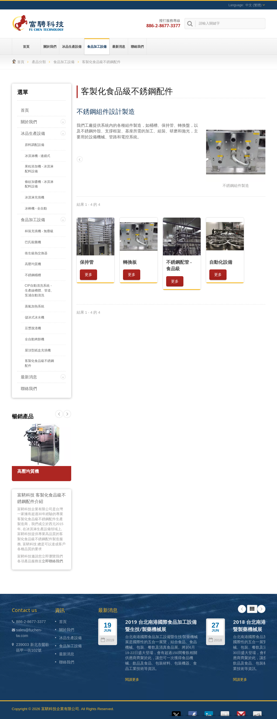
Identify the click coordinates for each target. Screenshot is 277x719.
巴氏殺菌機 (33, 242)
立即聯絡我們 (52, 561)
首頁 (26, 46)
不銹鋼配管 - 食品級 (179, 265)
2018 (215, 640)
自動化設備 (220, 262)
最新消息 (119, 46)
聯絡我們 (137, 46)
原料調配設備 (34, 145)
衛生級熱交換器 (36, 253)
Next (59, 414)
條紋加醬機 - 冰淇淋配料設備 (39, 184)
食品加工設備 (96, 46)
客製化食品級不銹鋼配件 (39, 363)
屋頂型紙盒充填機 (38, 350)
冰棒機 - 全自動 (36, 208)
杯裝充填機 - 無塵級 (39, 231)
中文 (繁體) (253, 5)
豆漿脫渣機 (33, 328)
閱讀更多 (132, 679)
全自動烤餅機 (34, 339)
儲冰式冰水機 (34, 317)
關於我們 (50, 46)
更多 (88, 274)
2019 (107, 640)
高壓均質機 (33, 264)
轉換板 (130, 262)
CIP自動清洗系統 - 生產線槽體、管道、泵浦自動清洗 (39, 290)
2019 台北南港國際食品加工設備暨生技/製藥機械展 (161, 625)
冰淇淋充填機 (34, 197)
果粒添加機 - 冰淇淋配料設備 (39, 169)
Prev (67, 414)
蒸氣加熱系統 (34, 306)
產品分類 (39, 62)
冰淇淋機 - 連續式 (37, 156)
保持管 (87, 262)
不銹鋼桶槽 (33, 275)
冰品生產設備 (71, 46)
